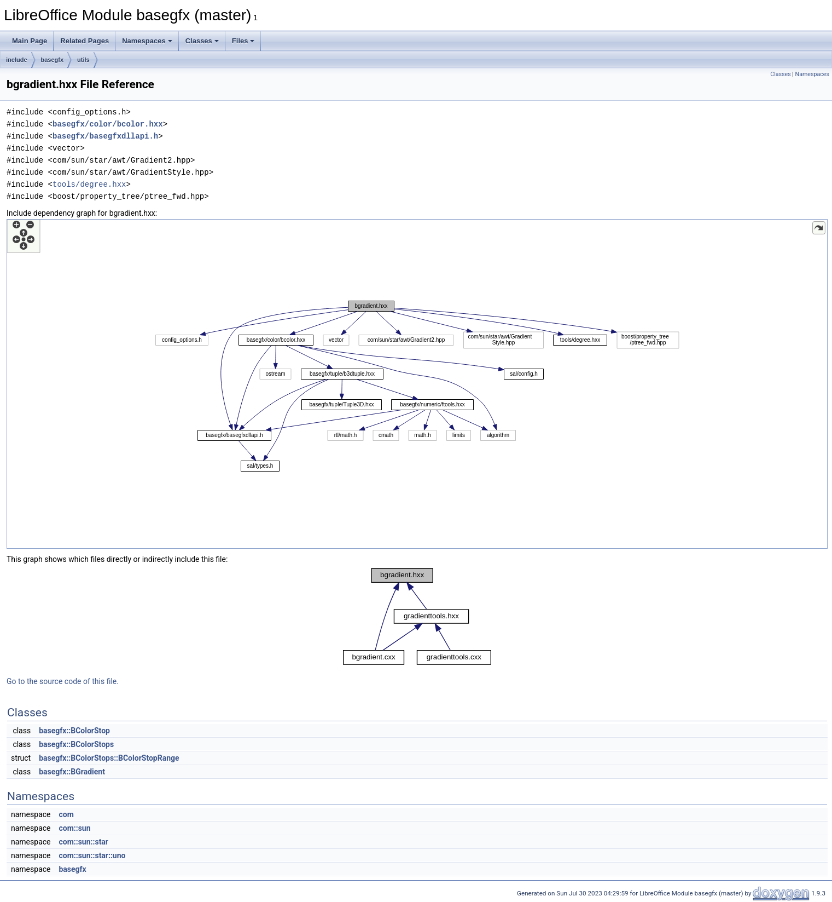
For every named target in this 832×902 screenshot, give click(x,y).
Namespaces (147, 41)
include (16, 59)
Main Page (29, 41)
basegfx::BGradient (72, 771)
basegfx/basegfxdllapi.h (105, 136)
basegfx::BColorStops (76, 744)
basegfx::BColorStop (74, 730)
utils (83, 59)
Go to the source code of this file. (63, 681)
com (66, 814)
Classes (202, 41)
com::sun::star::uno (92, 855)
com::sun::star (83, 841)
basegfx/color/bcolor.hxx (108, 124)
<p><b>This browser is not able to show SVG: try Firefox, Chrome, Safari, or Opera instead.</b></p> (417, 384)
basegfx (52, 59)
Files (243, 41)
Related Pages (84, 41)
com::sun (74, 828)
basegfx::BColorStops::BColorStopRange (109, 758)
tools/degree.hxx (89, 184)
